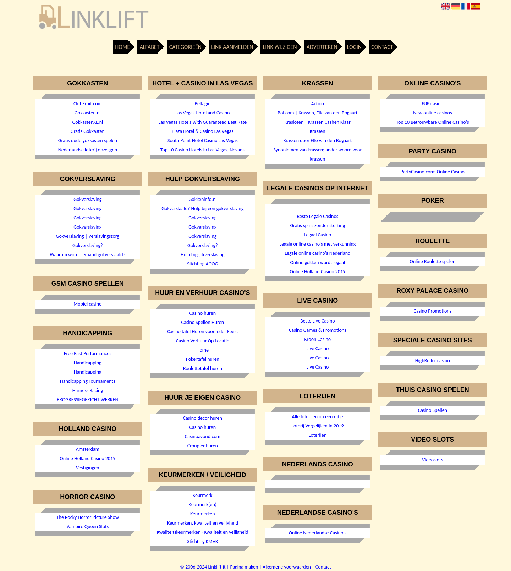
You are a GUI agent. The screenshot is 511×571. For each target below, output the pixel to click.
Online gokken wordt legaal (317, 262)
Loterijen (318, 435)
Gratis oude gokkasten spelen (87, 141)
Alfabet (150, 47)
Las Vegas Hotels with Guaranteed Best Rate (202, 122)
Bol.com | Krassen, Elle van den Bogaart (317, 113)
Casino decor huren (202, 418)
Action (317, 104)
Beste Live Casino (317, 321)
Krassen (317, 131)
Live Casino (317, 349)
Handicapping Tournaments (87, 381)
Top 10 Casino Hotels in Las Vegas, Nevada (202, 150)
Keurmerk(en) (202, 505)
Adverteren (322, 47)
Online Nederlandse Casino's (317, 533)
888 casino (432, 104)
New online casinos (432, 113)
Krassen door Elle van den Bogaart (317, 141)
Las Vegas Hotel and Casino (202, 113)
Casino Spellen (432, 410)
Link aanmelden (232, 47)
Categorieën (185, 47)
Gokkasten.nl (88, 113)
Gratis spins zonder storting (317, 226)
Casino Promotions (433, 311)
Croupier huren (202, 446)
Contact (382, 47)
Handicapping (87, 363)
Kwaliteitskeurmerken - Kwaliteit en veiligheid (202, 532)
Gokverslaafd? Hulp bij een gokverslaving (202, 209)
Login (354, 47)
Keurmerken (202, 514)
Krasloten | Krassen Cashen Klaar (318, 122)
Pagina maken (244, 567)
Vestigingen (87, 468)
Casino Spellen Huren (202, 322)
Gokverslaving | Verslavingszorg (88, 236)
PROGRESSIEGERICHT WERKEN (87, 400)
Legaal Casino (317, 235)
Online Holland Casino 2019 (87, 458)
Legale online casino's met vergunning (317, 244)
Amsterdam (87, 449)
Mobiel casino (87, 304)
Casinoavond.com (202, 436)
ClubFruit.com (87, 104)
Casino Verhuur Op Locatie (202, 341)
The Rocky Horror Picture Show (87, 517)
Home (122, 47)
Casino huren (202, 313)
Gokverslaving (87, 199)
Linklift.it (216, 567)
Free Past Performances (87, 354)
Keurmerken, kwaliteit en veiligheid (202, 523)
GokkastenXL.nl (87, 122)
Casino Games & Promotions (317, 330)
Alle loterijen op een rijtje (318, 417)
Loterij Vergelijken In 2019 (317, 426)
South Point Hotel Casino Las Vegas (202, 141)
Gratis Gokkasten (88, 131)
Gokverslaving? (87, 245)
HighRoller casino (432, 361)
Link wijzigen (280, 47)
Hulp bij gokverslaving (203, 255)
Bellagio (202, 104)
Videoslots (432, 460)
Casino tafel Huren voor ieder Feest (202, 332)
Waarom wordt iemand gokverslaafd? (88, 255)
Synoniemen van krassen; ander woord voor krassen (317, 154)
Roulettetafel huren (202, 368)
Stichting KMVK (202, 541)
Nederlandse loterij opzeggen (87, 150)
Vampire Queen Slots (87, 527)
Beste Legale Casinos (317, 216)
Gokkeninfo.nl (202, 199)
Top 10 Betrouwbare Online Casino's (432, 122)
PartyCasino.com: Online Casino (433, 172)
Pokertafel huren (202, 359)
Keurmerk (203, 495)
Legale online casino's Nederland (317, 253)
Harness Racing (87, 390)
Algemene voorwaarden (287, 567)
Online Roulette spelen (432, 261)
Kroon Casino (317, 339)
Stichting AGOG (202, 264)
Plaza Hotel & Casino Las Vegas (202, 131)
